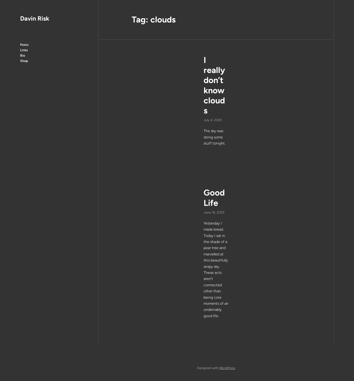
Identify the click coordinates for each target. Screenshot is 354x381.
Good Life (214, 198)
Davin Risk (34, 18)
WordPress (227, 368)
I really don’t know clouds (214, 85)
